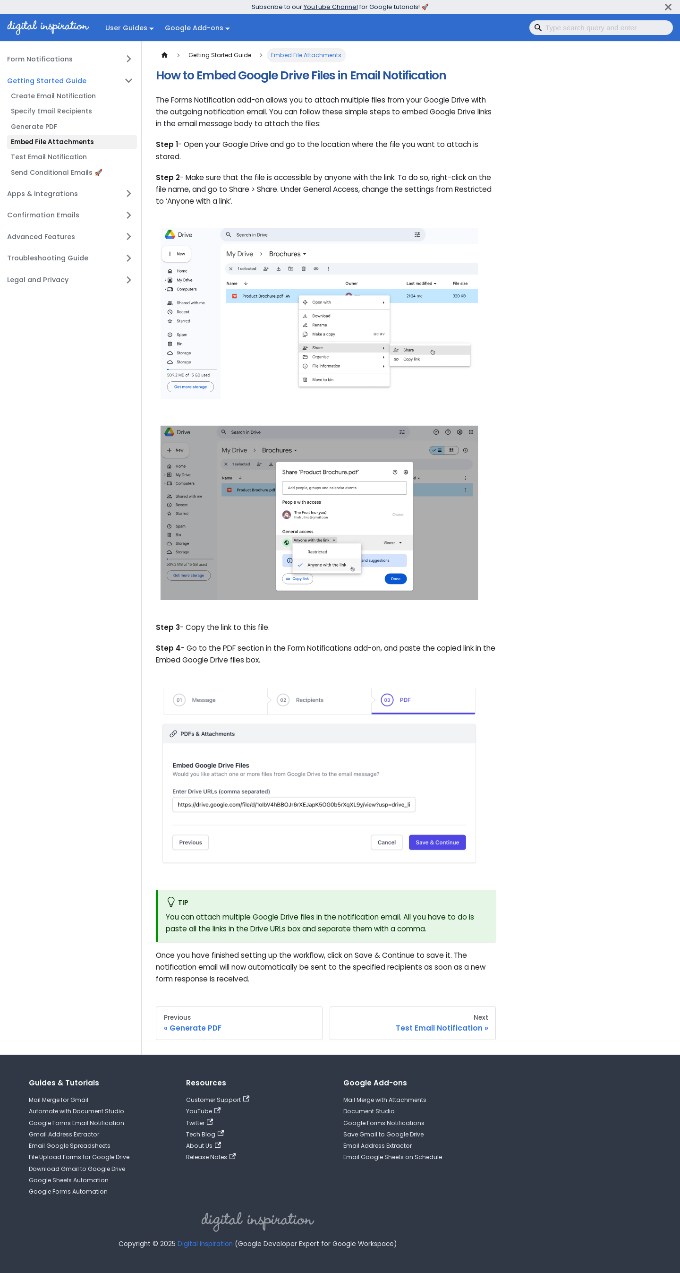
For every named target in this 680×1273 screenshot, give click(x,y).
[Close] (668, 7)
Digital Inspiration (205, 1243)
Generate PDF (34, 126)
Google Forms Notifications (384, 1123)
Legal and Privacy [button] (37, 279)
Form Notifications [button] (40, 59)
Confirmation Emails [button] (43, 215)
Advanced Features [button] (41, 236)
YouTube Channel (331, 6)
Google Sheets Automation (69, 1180)
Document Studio (369, 1111)
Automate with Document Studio (76, 1111)
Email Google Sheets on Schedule (392, 1157)
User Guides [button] (126, 28)
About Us (203, 1146)
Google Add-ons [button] (194, 28)
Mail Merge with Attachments (384, 1100)
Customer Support (217, 1100)
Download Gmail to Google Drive (77, 1169)
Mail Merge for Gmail (58, 1100)
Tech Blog (205, 1134)
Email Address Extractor (377, 1146)
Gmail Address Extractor (64, 1134)
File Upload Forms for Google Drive (79, 1157)
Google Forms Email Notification (76, 1123)
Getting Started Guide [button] (46, 81)
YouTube (203, 1111)
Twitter (199, 1123)
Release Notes (211, 1157)
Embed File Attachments (52, 142)
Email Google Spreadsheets (69, 1146)
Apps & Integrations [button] (42, 193)
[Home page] (164, 55)
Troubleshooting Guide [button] (47, 258)
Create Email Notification (53, 96)
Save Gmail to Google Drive (383, 1134)
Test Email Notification (49, 157)
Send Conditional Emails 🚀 (56, 172)
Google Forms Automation (68, 1191)
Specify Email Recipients (51, 111)
